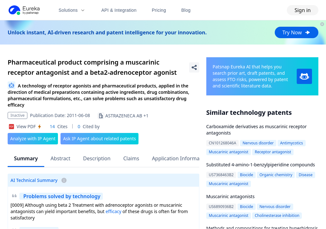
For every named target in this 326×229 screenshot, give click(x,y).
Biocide (246, 174)
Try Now (296, 32)
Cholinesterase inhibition (277, 215)
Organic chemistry (275, 174)
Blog (186, 10)
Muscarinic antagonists (230, 196)
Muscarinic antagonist (228, 152)
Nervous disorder (258, 143)
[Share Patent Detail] (194, 67)
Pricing (159, 10)
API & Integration (119, 10)
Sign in (302, 10)
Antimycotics (291, 143)
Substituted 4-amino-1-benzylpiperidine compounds (260, 165)
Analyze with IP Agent (32, 138)
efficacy (114, 211)
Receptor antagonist (273, 152)
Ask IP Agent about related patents (99, 138)
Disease (306, 174)
